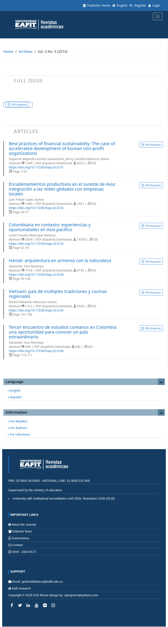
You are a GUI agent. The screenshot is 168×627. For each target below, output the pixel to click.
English (119, 5)
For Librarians (19, 434)
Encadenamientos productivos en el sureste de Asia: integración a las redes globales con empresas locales (62, 189)
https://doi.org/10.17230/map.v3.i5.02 (36, 208)
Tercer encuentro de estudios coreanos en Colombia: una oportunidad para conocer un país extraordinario (63, 332)
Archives (26, 51)
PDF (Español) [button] (19, 104)
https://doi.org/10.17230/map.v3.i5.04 (36, 274)
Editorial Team (22, 531)
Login (154, 5)
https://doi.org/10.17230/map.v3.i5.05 (36, 310)
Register (138, 5)
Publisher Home (96, 5)
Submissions (20, 538)
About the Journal (24, 524)
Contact (17, 545)
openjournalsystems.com (81, 595)
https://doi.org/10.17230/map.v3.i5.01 (36, 167)
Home (8, 51)
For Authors (18, 428)
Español (15, 397)
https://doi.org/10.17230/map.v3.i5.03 (36, 243)
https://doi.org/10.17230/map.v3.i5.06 (36, 351)
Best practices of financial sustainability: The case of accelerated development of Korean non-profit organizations (62, 148)
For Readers (18, 421)
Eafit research (21, 588)
